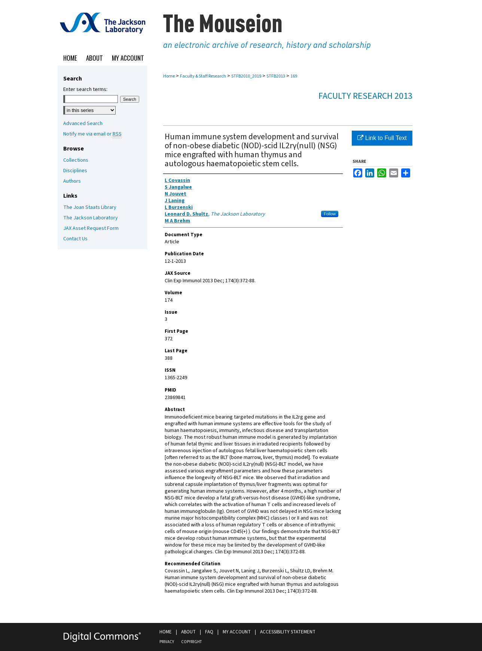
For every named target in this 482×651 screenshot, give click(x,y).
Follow (330, 214)
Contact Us (75, 239)
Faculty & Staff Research (203, 76)
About (188, 632)
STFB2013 (275, 76)
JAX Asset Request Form (91, 228)
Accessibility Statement (287, 632)
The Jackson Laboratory (90, 218)
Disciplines (75, 170)
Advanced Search (83, 123)
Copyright (191, 642)
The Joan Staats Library (89, 207)
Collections (75, 160)
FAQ (209, 632)
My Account (237, 632)
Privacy (166, 642)
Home (169, 76)
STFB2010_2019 (246, 76)
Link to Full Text (381, 138)
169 (293, 76)
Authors (72, 181)
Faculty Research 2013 (365, 96)
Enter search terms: (85, 89)
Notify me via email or (92, 134)
